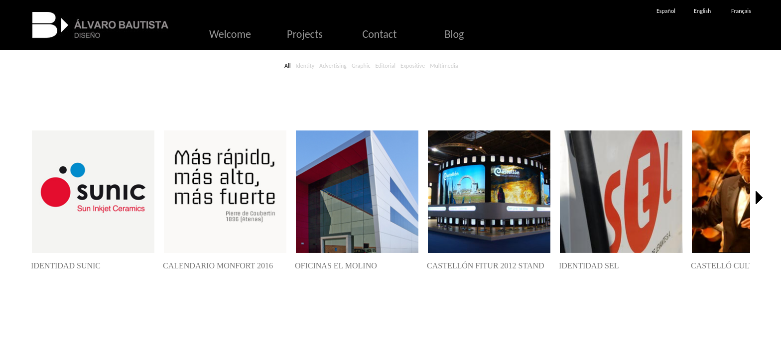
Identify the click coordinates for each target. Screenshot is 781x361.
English (702, 10)
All (287, 65)
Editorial (385, 65)
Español (665, 10)
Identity (304, 65)
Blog (454, 34)
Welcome (230, 34)
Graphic (361, 65)
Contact (380, 34)
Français (741, 10)
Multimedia (444, 65)
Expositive (412, 65)
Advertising (333, 65)
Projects (305, 34)
